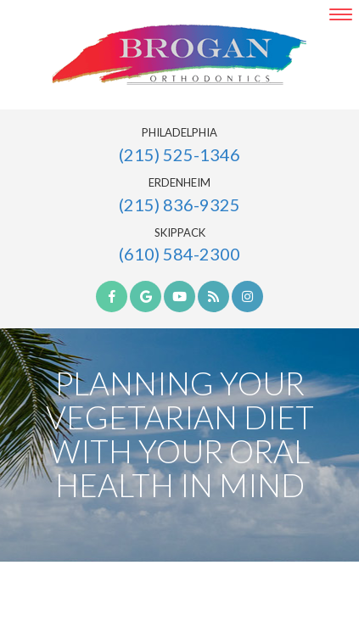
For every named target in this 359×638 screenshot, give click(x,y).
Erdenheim (179, 182)
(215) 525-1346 (179, 154)
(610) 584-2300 (179, 253)
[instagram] (247, 296)
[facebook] (111, 296)
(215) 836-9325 (179, 204)
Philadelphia (179, 132)
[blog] (213, 296)
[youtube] (179, 296)
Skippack (179, 233)
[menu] (341, 14)
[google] (145, 296)
